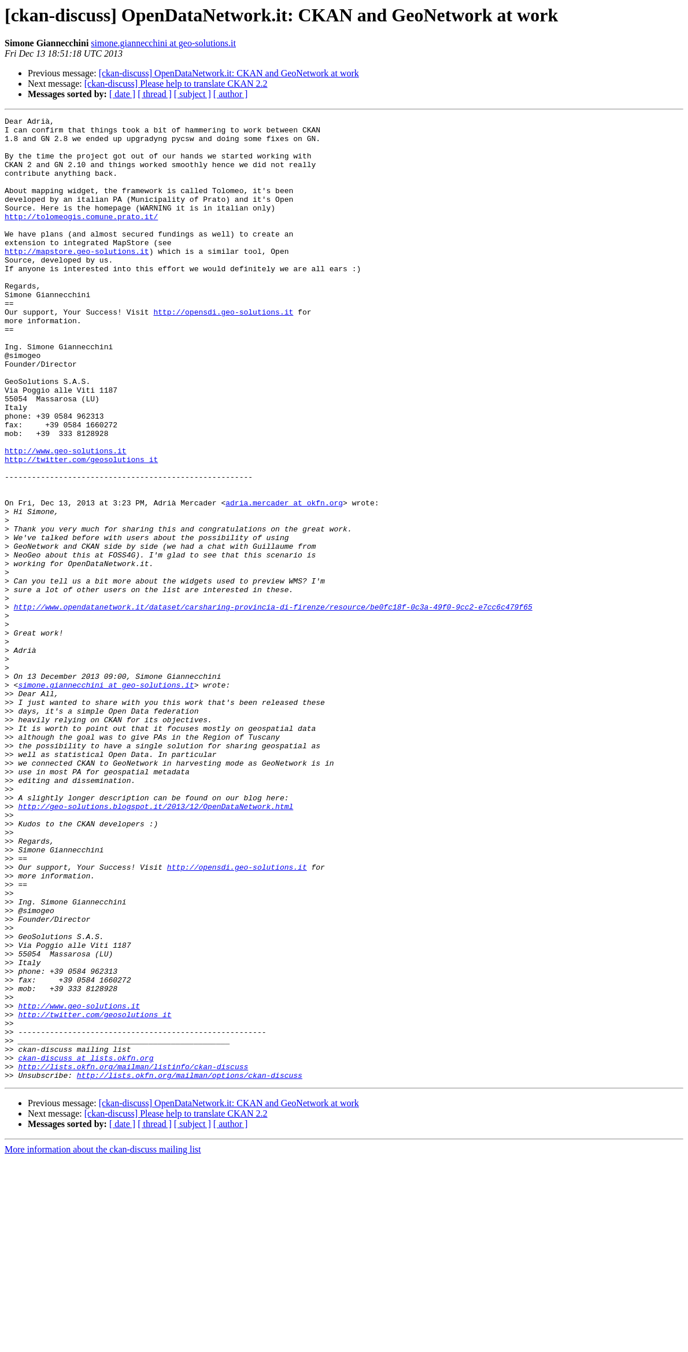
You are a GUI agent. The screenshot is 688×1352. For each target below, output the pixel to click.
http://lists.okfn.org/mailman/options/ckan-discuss (189, 1267)
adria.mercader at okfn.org (284, 580)
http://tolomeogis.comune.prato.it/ (81, 237)
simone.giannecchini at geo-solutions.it (163, 43)
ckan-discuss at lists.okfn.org (85, 1247)
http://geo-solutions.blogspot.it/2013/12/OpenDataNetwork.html (155, 945)
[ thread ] (155, 94)
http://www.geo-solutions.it (66, 518)
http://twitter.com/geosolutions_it (81, 528)
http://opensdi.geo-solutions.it (223, 351)
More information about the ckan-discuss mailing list (103, 1342)
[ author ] (230, 94)
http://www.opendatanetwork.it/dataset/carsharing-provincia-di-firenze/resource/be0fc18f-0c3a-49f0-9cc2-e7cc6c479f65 (273, 705)
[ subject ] (192, 94)
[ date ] (122, 94)
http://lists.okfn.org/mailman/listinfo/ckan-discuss (133, 1257)
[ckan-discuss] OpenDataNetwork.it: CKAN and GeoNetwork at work (229, 73)
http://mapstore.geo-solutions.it (77, 279)
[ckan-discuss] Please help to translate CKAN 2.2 (176, 83)
